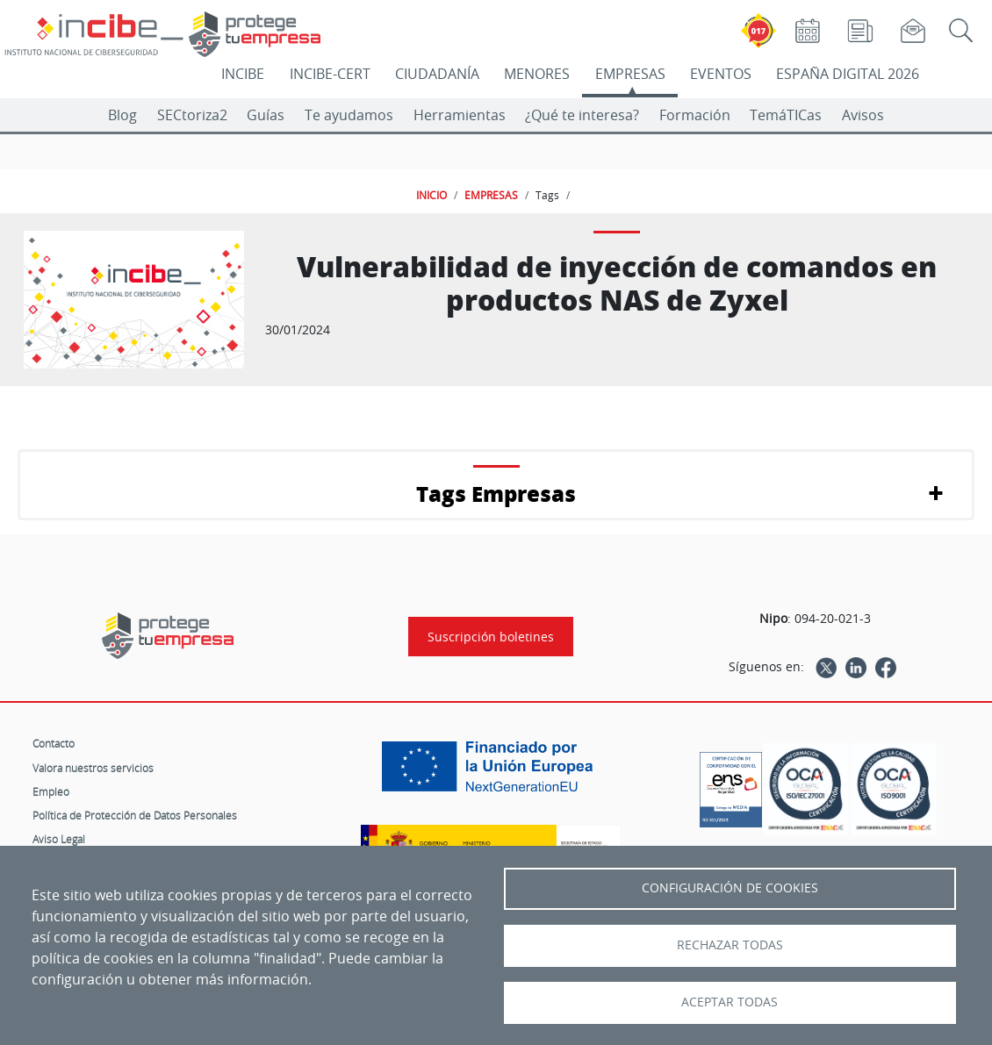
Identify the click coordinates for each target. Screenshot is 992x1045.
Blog (122, 115)
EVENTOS (720, 73)
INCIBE (242, 73)
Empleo (50, 791)
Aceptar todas (729, 1002)
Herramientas (459, 115)
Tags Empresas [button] (496, 493)
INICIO (431, 195)
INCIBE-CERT (330, 73)
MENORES (537, 73)
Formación (694, 115)
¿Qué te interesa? (582, 115)
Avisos (863, 115)
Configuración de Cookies (730, 888)
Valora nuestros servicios (93, 768)
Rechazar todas (730, 945)
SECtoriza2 (192, 115)
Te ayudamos (349, 115)
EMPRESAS (630, 73)
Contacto (53, 743)
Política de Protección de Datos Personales (134, 815)
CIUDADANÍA (437, 73)
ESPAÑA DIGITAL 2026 (847, 73)
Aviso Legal (58, 839)
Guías (265, 115)
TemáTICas (786, 115)
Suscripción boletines (491, 636)
